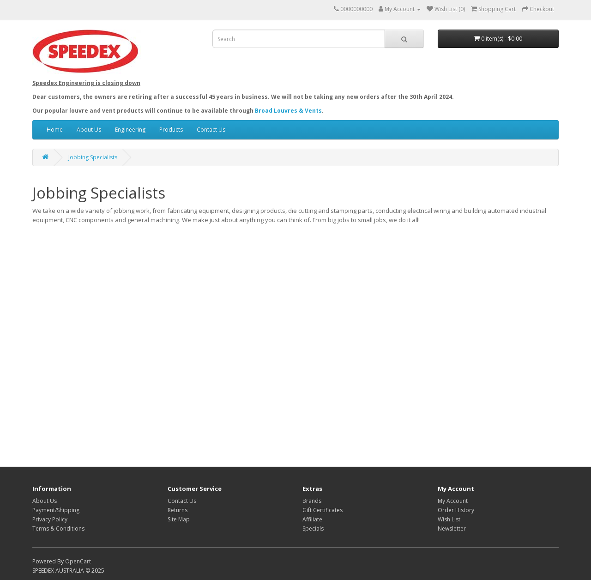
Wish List (449, 519)
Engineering (130, 129)
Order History (456, 510)
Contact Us (211, 129)
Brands (311, 501)
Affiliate (312, 519)
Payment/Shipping (55, 510)
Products (171, 129)
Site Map (179, 519)
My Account (453, 501)
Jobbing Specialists (92, 157)
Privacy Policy (49, 519)
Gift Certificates (322, 510)
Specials (313, 528)
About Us (89, 129)
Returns (177, 510)
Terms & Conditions (58, 528)
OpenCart (78, 561)
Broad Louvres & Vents (288, 111)
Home (55, 129)
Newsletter (452, 528)
